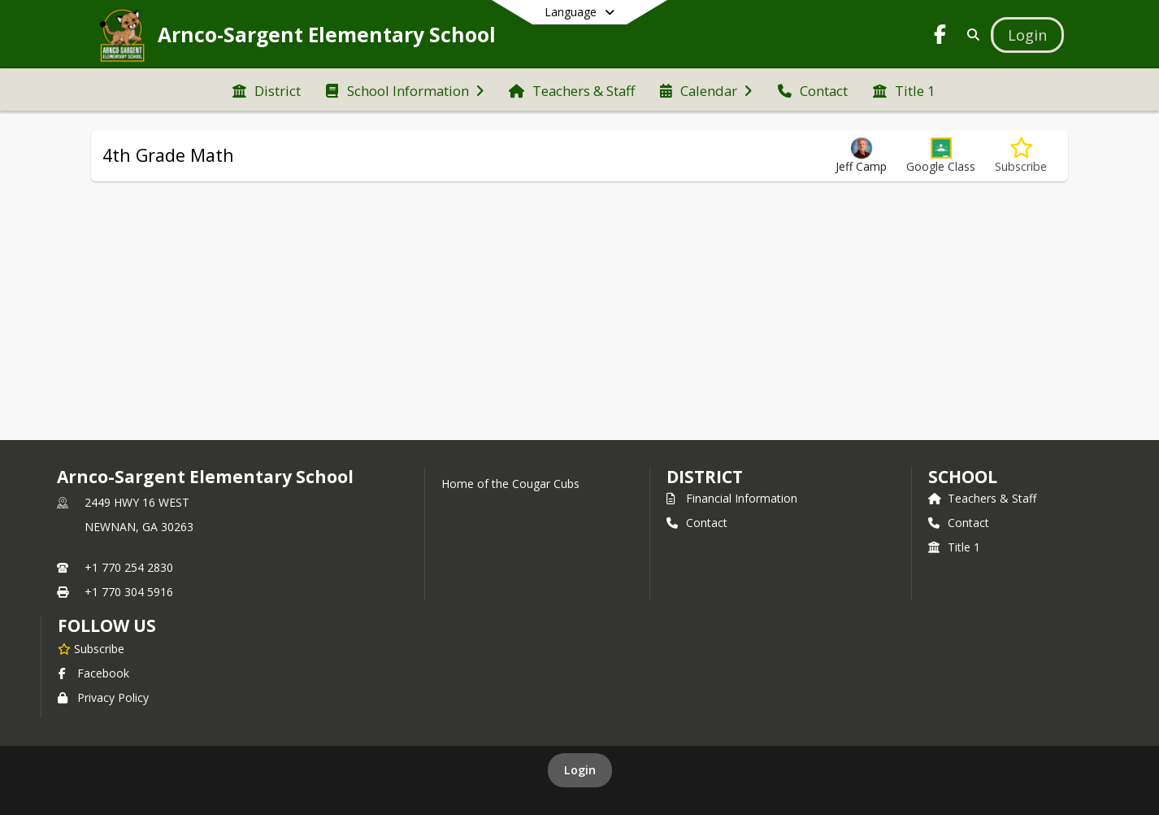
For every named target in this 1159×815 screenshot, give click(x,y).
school (962, 476)
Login (580, 770)
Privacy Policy (103, 697)
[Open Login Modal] (1027, 35)
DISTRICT (704, 476)
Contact (696, 522)
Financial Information (731, 498)
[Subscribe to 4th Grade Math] (1021, 155)
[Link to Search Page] (970, 34)
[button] (940, 155)
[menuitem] (266, 89)
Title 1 (954, 547)
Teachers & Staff (982, 498)
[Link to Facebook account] (940, 37)
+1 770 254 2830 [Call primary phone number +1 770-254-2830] (129, 567)
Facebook (93, 673)
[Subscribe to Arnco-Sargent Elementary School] (91, 648)
